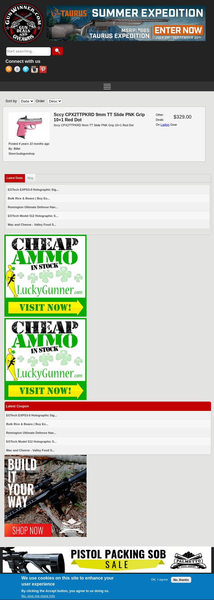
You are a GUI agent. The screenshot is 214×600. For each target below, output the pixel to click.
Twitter (26, 70)
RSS (9, 70)
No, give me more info (38, 597)
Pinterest (43, 70)
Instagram (35, 70)
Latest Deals (16, 177)
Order (40, 101)
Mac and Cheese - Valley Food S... (32, 224)
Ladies (165, 124)
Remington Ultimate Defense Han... (33, 207)
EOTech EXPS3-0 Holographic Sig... (33, 189)
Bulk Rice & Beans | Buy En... (29, 198)
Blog (30, 178)
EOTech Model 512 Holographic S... (33, 215)
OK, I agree (159, 581)
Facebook (18, 70)
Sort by (11, 101)
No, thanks (181, 580)
